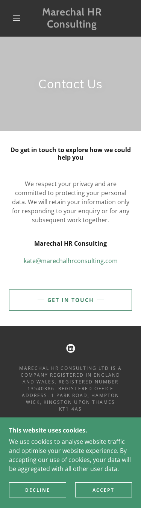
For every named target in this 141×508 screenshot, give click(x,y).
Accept (103, 490)
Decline (37, 490)
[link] (72, 18)
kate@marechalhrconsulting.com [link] (71, 261)
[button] (16, 18)
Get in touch (70, 299)
